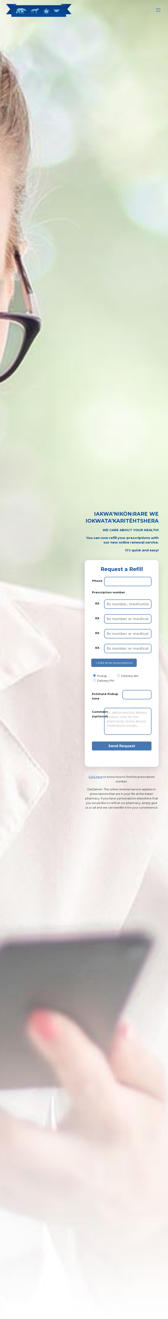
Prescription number (108, 592)
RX (97, 603)
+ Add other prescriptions (114, 663)
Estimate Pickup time (105, 696)
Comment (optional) (97, 714)
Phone (97, 580)
